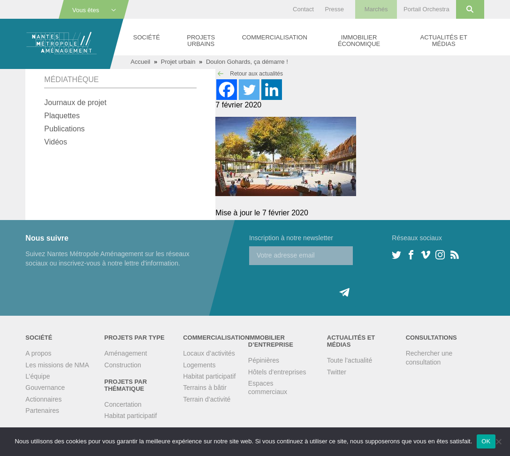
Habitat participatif (130, 415)
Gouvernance (45, 387)
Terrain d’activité (206, 399)
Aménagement (125, 353)
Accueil (140, 61)
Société (146, 37)
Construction (122, 365)
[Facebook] (226, 89)
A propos (38, 353)
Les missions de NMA (57, 365)
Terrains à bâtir (205, 387)
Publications (64, 129)
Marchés (376, 9)
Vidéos (55, 142)
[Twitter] (249, 89)
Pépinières (263, 360)
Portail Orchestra (426, 9)
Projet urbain (178, 61)
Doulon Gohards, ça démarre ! (247, 61)
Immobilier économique (359, 40)
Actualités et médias (443, 40)
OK (485, 441)
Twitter (336, 372)
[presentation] (320, 283)
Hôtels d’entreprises (277, 372)
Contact (303, 9)
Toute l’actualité (350, 360)
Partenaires (42, 410)
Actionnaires (43, 399)
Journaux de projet (75, 102)
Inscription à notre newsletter (291, 238)
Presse (334, 9)
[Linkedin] (271, 89)
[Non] (498, 441)
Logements (199, 365)
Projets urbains (201, 40)
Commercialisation (274, 37)
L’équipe (37, 376)
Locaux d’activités (209, 353)
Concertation (122, 404)
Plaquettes (62, 116)
